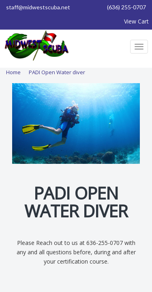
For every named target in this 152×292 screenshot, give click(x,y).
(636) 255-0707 (126, 7)
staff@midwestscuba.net (38, 7)
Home (13, 72)
